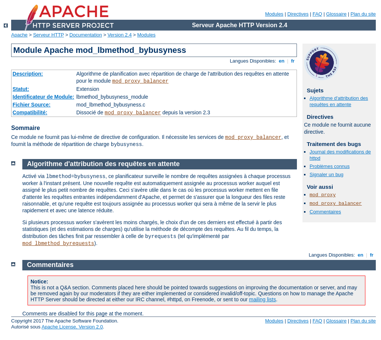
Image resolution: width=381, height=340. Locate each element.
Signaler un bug (326, 174)
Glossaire (336, 14)
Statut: (21, 89)
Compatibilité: (30, 112)
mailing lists (262, 299)
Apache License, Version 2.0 (72, 327)
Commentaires (325, 212)
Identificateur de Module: (43, 97)
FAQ (317, 14)
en (282, 61)
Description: (28, 74)
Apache (19, 35)
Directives (297, 14)
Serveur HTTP (48, 35)
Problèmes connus (330, 166)
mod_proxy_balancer (140, 81)
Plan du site (363, 14)
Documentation (86, 35)
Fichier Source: (32, 105)
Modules (274, 14)
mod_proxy (323, 195)
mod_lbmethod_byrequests (58, 244)
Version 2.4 (120, 35)
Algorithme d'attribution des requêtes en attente (339, 101)
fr (293, 61)
